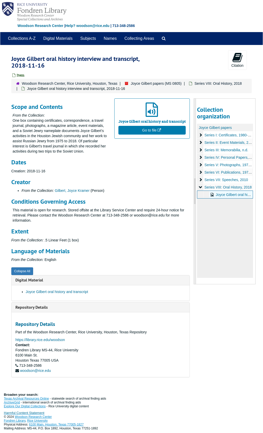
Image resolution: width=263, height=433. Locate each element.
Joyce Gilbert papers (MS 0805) (156, 83)
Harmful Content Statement (24, 413)
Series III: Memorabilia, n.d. (226, 150)
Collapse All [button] (22, 271)
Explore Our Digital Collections (25, 406)
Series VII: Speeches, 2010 (226, 180)
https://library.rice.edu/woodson (40, 340)
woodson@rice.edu (35, 371)
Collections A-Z (22, 38)
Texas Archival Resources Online (26, 398)
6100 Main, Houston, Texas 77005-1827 (56, 424)
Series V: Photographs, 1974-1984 (231, 165)
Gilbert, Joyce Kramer (72, 191)
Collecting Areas (139, 38)
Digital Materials (58, 38)
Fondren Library (14, 420)
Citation (237, 60)
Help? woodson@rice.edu (87, 26)
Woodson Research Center (40, 26)
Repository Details (31, 307)
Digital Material (29, 280)
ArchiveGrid (12, 402)
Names (110, 38)
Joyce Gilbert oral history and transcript (57, 292)
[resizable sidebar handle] (195, 191)
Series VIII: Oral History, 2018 (218, 83)
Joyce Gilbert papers (215, 128)
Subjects (88, 38)
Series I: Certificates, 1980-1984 (230, 135)
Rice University (37, 420)
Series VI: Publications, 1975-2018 (231, 172)
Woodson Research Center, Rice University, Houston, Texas (69, 83)
